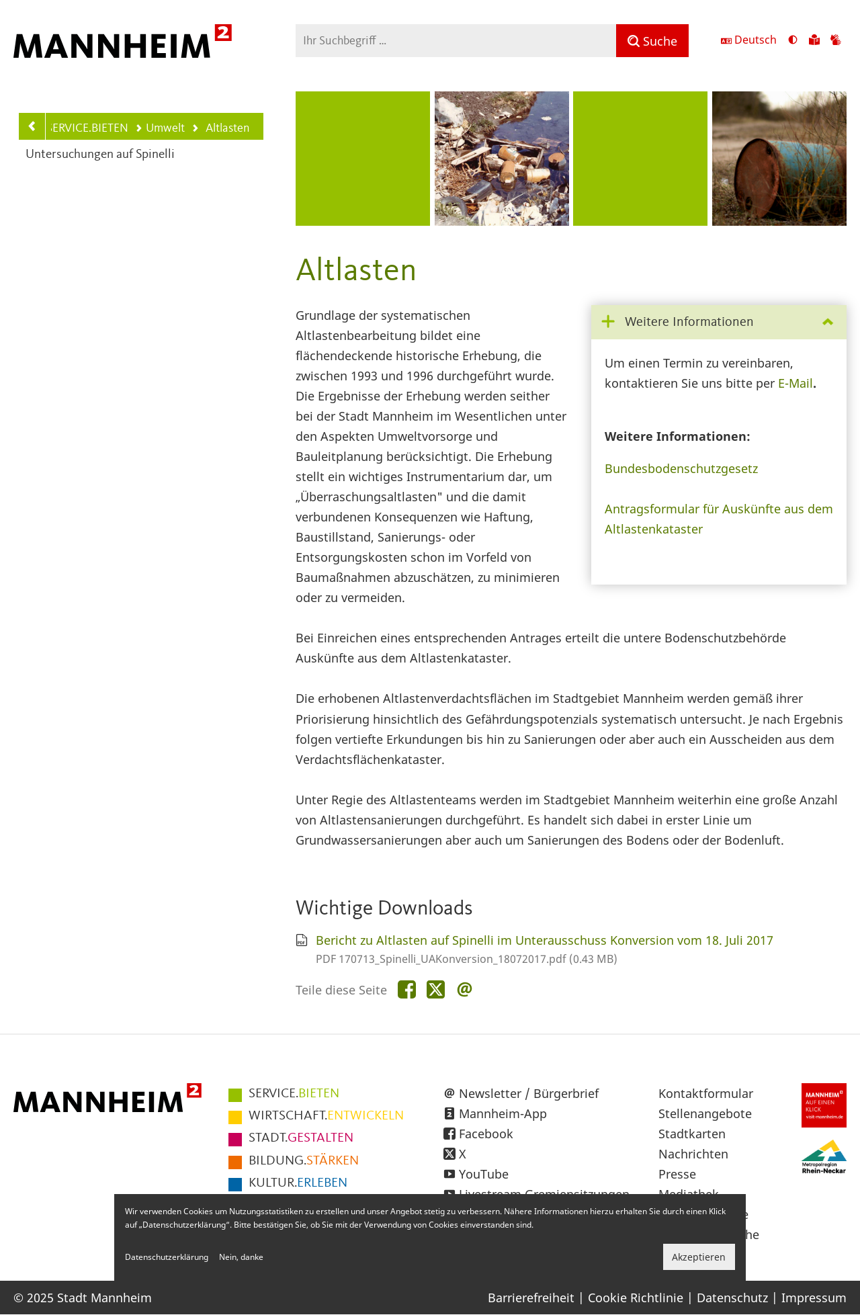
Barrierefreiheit (531, 1297)
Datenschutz (732, 1297)
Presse (677, 1174)
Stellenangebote (705, 1113)
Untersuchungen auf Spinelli (100, 155)
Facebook (486, 1134)
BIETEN (294, 1094)
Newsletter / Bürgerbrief (529, 1093)
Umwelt (160, 128)
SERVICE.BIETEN (87, 128)
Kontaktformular (705, 1093)
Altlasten (220, 129)
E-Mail (795, 383)
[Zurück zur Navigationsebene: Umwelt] (32, 126)
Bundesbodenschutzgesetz (681, 468)
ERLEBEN (298, 1183)
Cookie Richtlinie (635, 1297)
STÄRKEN (304, 1161)
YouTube (484, 1174)
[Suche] (652, 40)
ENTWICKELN (326, 1116)
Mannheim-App (503, 1113)
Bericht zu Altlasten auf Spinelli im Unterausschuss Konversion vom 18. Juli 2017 (544, 940)
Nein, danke (241, 1257)
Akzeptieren (699, 1256)
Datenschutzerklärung (166, 1257)
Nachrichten (693, 1154)
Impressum (814, 1297)
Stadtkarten (692, 1134)
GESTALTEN (301, 1138)
